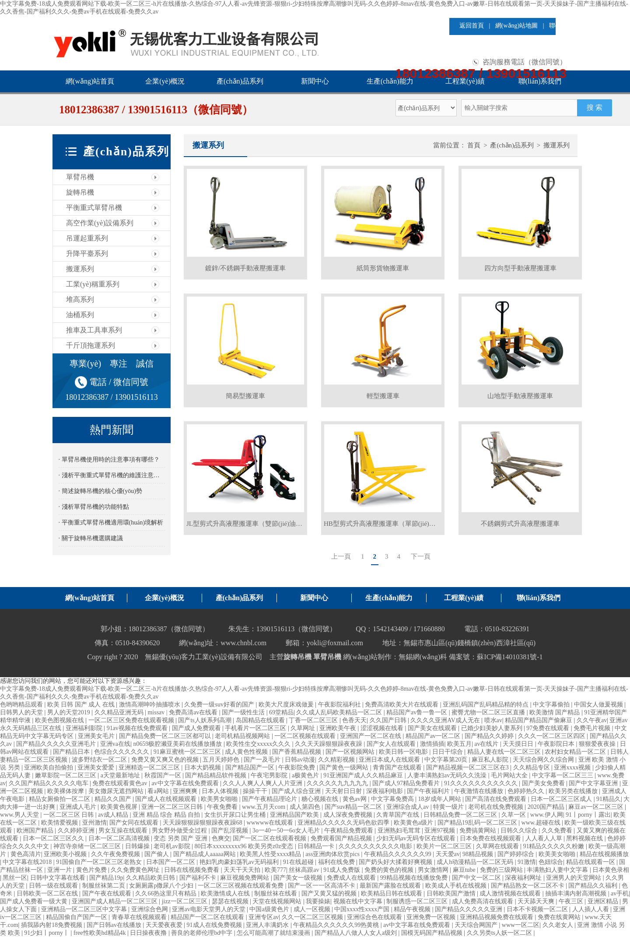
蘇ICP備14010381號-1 (509, 657)
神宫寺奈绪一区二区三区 (87, 846)
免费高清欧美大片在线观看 (402, 704)
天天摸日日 (519, 744)
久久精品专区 (532, 767)
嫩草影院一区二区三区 (66, 775)
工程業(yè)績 (465, 81)
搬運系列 (80, 269)
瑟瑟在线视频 (231, 901)
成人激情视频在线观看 (511, 893)
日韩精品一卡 (317, 846)
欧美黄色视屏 (120, 807)
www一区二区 (520, 925)
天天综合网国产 (477, 925)
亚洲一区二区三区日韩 (172, 807)
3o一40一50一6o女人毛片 (287, 830)
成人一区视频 (313, 909)
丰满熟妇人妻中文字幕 (558, 870)
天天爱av (448, 854)
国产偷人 (157, 854)
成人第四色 (306, 807)
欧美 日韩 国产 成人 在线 (81, 704)
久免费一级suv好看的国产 (220, 704)
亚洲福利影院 (85, 728)
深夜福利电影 (385, 791)
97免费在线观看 (548, 728)
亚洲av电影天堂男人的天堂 (209, 909)
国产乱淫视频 (230, 830)
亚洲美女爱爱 (96, 767)
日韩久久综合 (519, 830)
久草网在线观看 (498, 846)
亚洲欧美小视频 (66, 854)
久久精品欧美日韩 (151, 877)
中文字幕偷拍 (552, 704)
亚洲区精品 (604, 901)
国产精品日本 (72, 751)
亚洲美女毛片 (97, 736)
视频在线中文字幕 (358, 901)
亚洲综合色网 (150, 909)
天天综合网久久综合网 (544, 759)
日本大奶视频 (203, 767)
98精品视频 (478, 854)
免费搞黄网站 (478, 830)
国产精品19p (106, 877)
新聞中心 (315, 81)
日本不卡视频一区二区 (538, 909)
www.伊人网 (546, 814)
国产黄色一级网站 (344, 767)
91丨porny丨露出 (588, 814)
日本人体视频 (221, 791)
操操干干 (256, 791)
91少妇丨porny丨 (47, 933)
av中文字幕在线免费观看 (185, 783)
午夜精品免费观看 (349, 830)
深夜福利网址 (524, 877)
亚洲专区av (263, 917)
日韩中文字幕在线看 (58, 877)
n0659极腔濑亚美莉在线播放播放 (178, 744)
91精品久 (608, 799)
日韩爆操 (138, 846)
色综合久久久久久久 (122, 751)
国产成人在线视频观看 (166, 799)
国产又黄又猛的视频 (329, 893)
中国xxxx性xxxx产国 (362, 909)
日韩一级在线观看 (54, 885)
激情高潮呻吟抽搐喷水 (150, 704)
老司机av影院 (173, 846)
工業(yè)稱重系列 (92, 284)
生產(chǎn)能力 (390, 81)
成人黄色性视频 (247, 751)
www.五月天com (264, 807)
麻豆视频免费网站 (245, 877)
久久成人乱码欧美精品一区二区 (340, 712)
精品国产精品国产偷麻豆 (539, 720)
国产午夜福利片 (429, 791)
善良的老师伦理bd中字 (202, 933)
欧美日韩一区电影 (404, 751)
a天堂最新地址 (121, 775)
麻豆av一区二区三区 (596, 807)
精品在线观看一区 (591, 862)
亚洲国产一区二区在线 (371, 736)
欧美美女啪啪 (558, 854)
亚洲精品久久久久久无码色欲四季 (344, 822)
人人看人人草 (544, 838)
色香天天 (354, 720)
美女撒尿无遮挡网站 (116, 791)
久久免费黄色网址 (136, 870)
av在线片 (487, 744)
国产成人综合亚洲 (297, 791)
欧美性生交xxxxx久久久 (259, 744)
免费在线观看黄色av (120, 783)
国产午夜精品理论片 (270, 799)
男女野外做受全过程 (180, 830)
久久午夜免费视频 (116, 854)
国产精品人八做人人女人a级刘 (357, 933)
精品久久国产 (113, 799)
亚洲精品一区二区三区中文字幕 (85, 909)
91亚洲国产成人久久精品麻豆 (364, 775)
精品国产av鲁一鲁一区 (417, 712)
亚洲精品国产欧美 (295, 814)
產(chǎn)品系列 (240, 81)
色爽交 (221, 838)
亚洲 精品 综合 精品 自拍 (167, 814)
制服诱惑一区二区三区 (417, 901)
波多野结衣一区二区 (100, 759)
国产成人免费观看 (197, 728)
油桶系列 (80, 314)
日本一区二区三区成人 (562, 799)
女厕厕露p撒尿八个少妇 (162, 885)
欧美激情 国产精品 (555, 712)
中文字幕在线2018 (28, 862)
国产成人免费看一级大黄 (34, 901)
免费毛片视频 (593, 728)
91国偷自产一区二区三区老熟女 (100, 862)
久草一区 (514, 814)
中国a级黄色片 (269, 909)
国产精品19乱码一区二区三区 (478, 822)
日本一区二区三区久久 (54, 838)
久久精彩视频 (337, 759)
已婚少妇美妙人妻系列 (492, 728)
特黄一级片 (449, 807)
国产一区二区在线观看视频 (270, 838)
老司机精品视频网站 (243, 736)
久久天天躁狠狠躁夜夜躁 (329, 744)
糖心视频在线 (320, 799)
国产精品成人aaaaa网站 (205, 854)
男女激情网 (434, 870)
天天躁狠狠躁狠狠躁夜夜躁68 (203, 822)
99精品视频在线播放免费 (414, 877)
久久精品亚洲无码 (119, 712)
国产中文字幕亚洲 (594, 783)
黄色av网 (355, 799)
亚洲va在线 (115, 744)
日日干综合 (448, 751)
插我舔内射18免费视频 (52, 925)
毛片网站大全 (510, 775)
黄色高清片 (25, 854)
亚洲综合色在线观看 (375, 917)
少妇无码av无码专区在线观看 (416, 838)
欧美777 (275, 870)
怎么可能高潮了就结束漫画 (274, 933)
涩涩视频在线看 (382, 728)
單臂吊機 (80, 177)
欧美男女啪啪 (220, 799)
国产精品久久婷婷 (490, 736)
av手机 (620, 893)
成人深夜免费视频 (348, 814)
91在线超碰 (299, 862)
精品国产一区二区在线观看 (208, 917)
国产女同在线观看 (134, 822)
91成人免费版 (342, 870)
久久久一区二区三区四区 (552, 736)
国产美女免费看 (544, 783)
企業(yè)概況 (165, 81)
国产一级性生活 (244, 712)
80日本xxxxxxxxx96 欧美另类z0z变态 (244, 846)
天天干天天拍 (243, 870)
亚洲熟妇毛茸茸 (400, 830)
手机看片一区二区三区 (256, 728)
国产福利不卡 (198, 877)
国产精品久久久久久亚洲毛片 (57, 744)
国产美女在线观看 (433, 728)
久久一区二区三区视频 (313, 917)
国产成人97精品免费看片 (406, 783)
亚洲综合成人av (408, 807)
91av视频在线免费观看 (138, 728)
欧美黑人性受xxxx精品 (271, 854)
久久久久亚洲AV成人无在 (445, 720)
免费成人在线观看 (352, 877)
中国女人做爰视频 (599, 704)
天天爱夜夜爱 (165, 925)
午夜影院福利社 (340, 704)
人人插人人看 (591, 909)
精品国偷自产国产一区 (77, 917)
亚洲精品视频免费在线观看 (497, 917)
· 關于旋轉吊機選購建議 (91, 538)
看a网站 (158, 791)
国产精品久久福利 (593, 885)
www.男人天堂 (20, 814)
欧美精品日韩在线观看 (392, 893)
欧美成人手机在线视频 (456, 885)
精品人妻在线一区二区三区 (504, 751)
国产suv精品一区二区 (354, 807)
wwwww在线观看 (271, 822)
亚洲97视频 (440, 830)
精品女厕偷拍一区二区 (60, 799)
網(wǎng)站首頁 (90, 81)
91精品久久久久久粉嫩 (554, 846)
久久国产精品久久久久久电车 (49, 783)
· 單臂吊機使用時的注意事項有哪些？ (109, 459)
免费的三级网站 (502, 870)
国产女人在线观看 (392, 744)
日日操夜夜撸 (149, 933)
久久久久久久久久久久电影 (376, 846)
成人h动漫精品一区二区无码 (476, 862)
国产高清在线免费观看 (496, 799)
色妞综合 (551, 862)
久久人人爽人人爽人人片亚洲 (263, 783)
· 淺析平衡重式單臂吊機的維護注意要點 (112, 475)
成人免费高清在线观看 (483, 901)
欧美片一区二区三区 (444, 846)
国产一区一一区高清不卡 (322, 885)
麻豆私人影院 (491, 759)
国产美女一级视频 (298, 877)
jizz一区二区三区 (185, 901)
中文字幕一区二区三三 (563, 775)
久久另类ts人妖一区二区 (500, 933)
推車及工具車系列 (94, 330)
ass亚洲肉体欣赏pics (333, 854)
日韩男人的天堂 (22, 712)
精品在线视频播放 (604, 854)
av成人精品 (114, 814)
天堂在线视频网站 (277, 901)
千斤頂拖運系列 (90, 345)
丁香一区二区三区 (314, 720)
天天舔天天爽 (537, 901)
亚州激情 (94, 822)
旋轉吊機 (80, 192)
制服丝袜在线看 (276, 893)
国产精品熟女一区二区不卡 (528, 885)
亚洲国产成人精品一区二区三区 (115, 901)
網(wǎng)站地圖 (516, 25)
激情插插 (432, 744)
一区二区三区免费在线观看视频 (132, 720)
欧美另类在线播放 (574, 791)
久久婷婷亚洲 (77, 830)
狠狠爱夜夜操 (598, 744)
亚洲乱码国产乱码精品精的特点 (486, 704)
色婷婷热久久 (527, 791)
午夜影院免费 (297, 767)
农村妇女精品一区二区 (576, 751)
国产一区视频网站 (351, 751)
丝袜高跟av (305, 870)
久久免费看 (558, 830)
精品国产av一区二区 (434, 736)
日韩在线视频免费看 (192, 870)
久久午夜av (592, 720)
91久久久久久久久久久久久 (481, 783)
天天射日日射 (344, 791)
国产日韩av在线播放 (115, 925)
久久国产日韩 (389, 720)
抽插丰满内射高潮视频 (576, 893)
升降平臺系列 (87, 253)
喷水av (493, 720)
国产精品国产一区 (250, 767)
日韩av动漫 (300, 759)
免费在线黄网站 (560, 917)
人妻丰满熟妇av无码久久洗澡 (447, 775)
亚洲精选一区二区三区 (150, 767)
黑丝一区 (15, 877)
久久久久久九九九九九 (338, 783)
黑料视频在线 (585, 838)
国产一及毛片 (263, 759)
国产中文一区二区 (477, 877)
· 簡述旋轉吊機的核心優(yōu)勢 (100, 491)
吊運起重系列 (87, 238)
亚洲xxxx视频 (573, 767)
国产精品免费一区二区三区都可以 (166, 736)
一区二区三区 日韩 (69, 814)
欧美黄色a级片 (414, 822)
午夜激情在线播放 (479, 791)
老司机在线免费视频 (496, 807)
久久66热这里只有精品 (166, 893)
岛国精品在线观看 (261, 720)
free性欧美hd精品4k (100, 933)
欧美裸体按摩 (66, 791)
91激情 (527, 862)
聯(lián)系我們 (540, 81)
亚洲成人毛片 (79, 807)
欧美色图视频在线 (60, 720)
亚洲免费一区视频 (431, 917)
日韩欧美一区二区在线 (48, 893)
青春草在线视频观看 (140, 917)
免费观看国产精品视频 (342, 838)
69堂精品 (281, 712)
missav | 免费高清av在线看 (183, 712)
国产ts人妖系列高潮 (205, 720)
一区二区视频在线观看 (305, 736)
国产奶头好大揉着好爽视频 (396, 862)
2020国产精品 (547, 807)
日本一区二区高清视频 (119, 838)
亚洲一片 (60, 870)
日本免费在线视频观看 (491, 838)
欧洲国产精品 (36, 830)
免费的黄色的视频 (389, 870)
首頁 (473, 145)
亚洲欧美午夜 (338, 728)
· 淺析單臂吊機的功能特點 (94, 506)
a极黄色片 (306, 775)
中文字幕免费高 (393, 799)
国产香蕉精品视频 (297, 751)
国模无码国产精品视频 (432, 933)
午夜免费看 (223, 807)
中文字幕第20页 (446, 759)
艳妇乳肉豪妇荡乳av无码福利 (240, 862)
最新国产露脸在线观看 (391, 885)
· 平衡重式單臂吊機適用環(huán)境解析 (111, 522)
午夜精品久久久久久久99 (398, 854)
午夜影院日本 (557, 744)
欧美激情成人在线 (226, 893)
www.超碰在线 (542, 822)
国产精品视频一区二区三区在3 (468, 767)
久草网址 (303, 728)
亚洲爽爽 (186, 791)
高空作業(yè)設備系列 (99, 223)
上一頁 (341, 556)
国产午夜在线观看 (107, 893)
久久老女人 (558, 925)
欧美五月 (459, 744)
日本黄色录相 (610, 870)
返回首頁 (471, 25)
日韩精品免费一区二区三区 (461, 814)
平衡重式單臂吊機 (94, 207)
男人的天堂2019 (69, 712)
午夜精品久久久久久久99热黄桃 (337, 925)
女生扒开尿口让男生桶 (235, 814)
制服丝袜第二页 (104, 885)
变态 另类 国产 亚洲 (181, 838)
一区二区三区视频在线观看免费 (241, 885)
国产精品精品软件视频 (216, 775)
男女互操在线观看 (123, 830)
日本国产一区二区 (171, 862)
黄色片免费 (92, 870)
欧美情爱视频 (60, 822)
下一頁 (420, 556)
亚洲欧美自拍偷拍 (49, 767)
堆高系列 (80, 299)
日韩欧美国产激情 (452, 893)
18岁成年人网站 (440, 799)
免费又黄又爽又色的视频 (165, 759)
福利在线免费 (337, 862)
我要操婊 (318, 901)
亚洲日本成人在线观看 (390, 759)
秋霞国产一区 (163, 775)
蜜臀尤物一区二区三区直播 (489, 712)
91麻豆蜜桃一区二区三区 (188, 751)
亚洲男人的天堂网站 (574, 877)
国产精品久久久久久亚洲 (469, 909)
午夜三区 (572, 901)
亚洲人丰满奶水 (268, 925)
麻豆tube (465, 870)
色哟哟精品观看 (22, 704)
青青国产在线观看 (398, 767)
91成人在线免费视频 (215, 925)
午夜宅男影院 (270, 775)
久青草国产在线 (398, 814)
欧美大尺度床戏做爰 (287, 704)
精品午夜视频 (413, 909)
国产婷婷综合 (516, 854)
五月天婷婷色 (222, 759)
